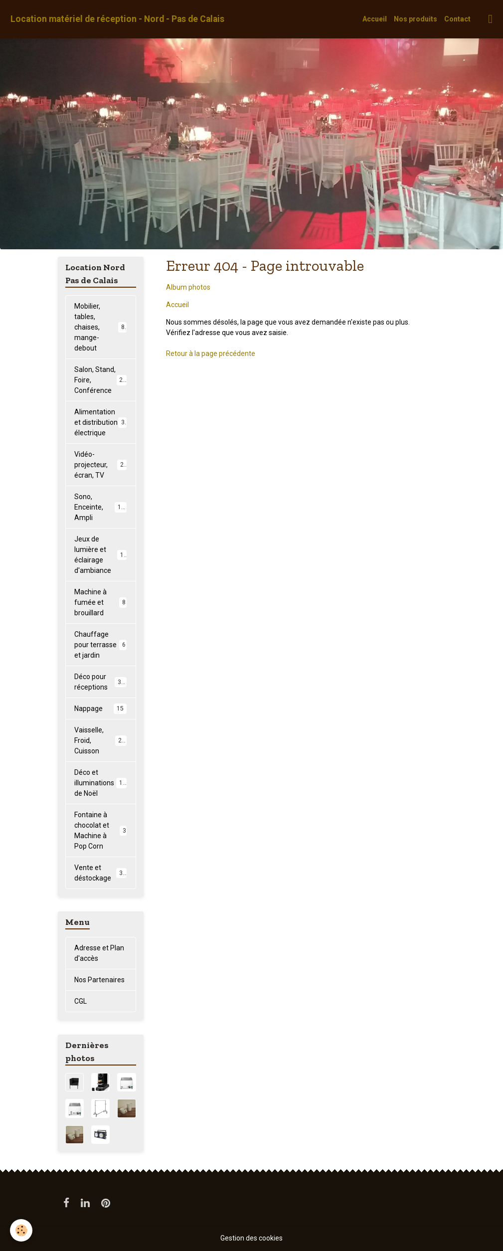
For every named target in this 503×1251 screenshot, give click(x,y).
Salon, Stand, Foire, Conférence (102, 379)
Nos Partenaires (99, 980)
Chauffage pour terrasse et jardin (100, 644)
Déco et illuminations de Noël (101, 782)
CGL (80, 1001)
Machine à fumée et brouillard (100, 602)
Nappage (100, 709)
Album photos (188, 287)
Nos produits (415, 19)
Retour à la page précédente (210, 353)
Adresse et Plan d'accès (99, 953)
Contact (457, 19)
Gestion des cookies (251, 1238)
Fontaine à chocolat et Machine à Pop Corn (100, 830)
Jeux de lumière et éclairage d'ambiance (102, 554)
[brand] (117, 19)
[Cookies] (21, 1230)
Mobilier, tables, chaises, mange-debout (101, 327)
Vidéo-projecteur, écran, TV (100, 464)
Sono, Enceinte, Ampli (101, 507)
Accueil (374, 19)
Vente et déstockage (100, 873)
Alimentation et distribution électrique (101, 422)
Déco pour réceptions (101, 682)
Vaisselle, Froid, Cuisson (101, 740)
